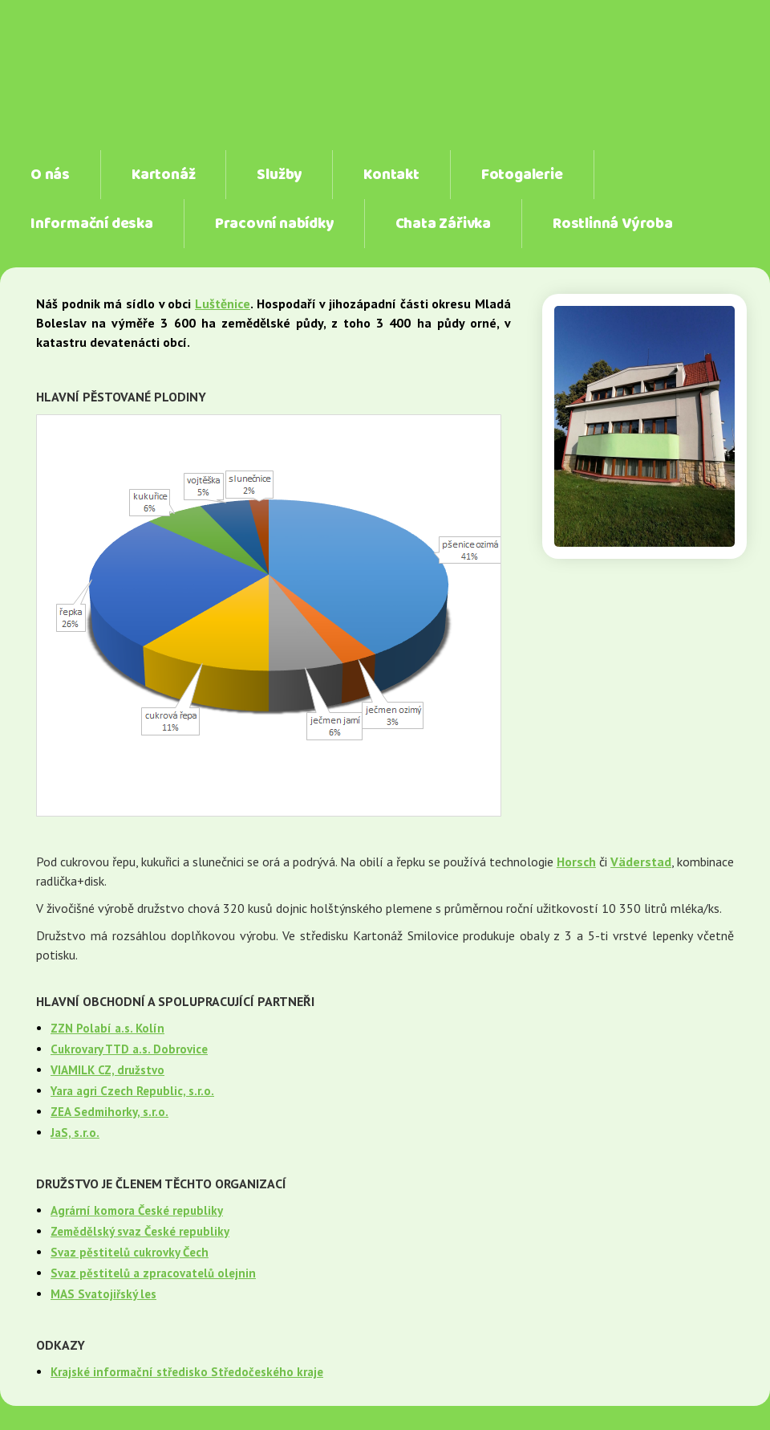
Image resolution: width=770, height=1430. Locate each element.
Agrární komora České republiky (137, 1210)
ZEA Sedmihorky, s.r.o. (109, 1111)
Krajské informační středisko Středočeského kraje (187, 1371)
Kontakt (391, 175)
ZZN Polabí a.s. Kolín (107, 1028)
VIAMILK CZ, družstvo (107, 1070)
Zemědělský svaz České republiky (140, 1231)
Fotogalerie (522, 175)
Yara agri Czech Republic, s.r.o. (132, 1090)
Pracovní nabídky (274, 224)
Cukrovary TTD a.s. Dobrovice (129, 1049)
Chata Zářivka (443, 224)
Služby (279, 175)
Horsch (576, 862)
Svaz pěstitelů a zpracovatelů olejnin (153, 1273)
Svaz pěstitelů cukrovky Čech (130, 1252)
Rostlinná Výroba (613, 224)
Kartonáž (163, 175)
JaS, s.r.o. (75, 1132)
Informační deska (91, 224)
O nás (50, 175)
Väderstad (640, 862)
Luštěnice (222, 303)
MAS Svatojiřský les (103, 1294)
